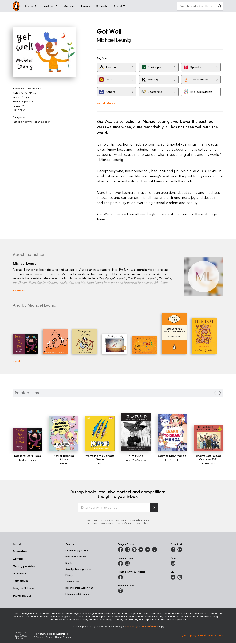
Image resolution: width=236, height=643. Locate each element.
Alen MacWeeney (136, 460)
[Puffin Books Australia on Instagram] (173, 563)
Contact (18, 559)
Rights (68, 562)
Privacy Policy (141, 523)
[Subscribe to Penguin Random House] (154, 507)
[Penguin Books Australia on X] (134, 549)
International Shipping (77, 594)
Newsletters (20, 573)
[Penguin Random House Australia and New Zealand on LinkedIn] (147, 549)
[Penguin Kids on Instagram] (179, 549)
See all (16, 360)
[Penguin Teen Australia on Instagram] (127, 563)
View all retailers (106, 102)
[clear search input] (219, 6)
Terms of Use (123, 523)
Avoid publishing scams (78, 569)
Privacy (69, 575)
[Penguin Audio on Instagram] (120, 590)
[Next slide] (220, 393)
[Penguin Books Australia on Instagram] (127, 549)
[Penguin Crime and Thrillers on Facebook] (120, 577)
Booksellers (20, 551)
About (17, 544)
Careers (69, 544)
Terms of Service (150, 626)
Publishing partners (75, 556)
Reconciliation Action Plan (79, 587)
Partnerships (20, 581)
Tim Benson (208, 463)
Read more (19, 290)
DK (100, 463)
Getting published (24, 566)
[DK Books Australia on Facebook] (173, 577)
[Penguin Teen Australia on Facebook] (120, 563)
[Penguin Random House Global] (23, 635)
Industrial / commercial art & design (31, 121)
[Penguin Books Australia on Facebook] (120, 549)
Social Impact (22, 595)
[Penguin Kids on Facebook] (173, 549)
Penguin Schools (23, 588)
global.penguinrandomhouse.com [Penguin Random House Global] (202, 635)
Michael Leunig (114, 40)
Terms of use (72, 581)
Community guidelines (77, 550)
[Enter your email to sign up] (114, 507)
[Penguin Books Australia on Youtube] (140, 549)
